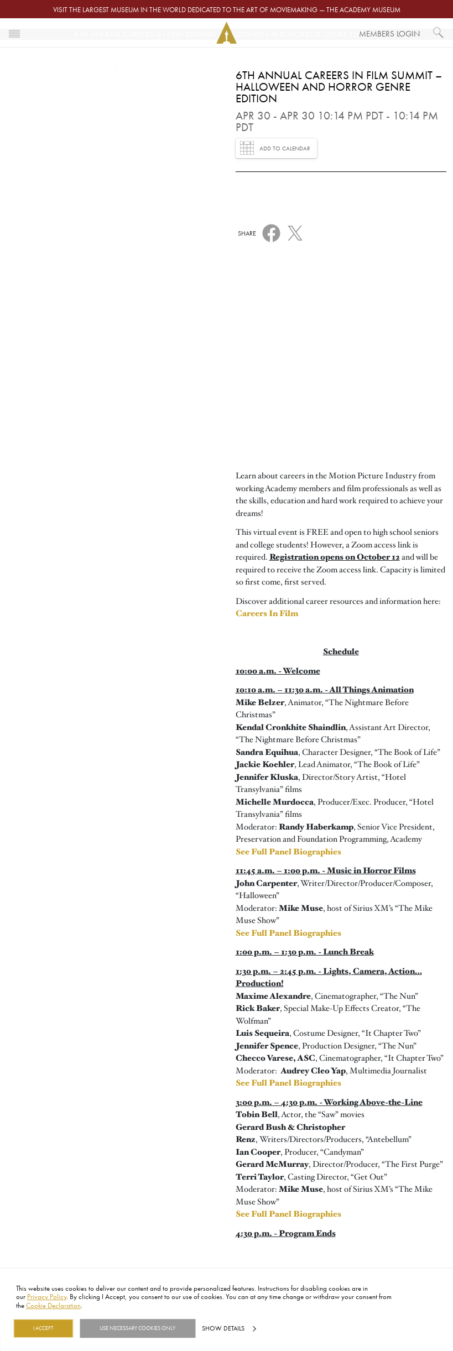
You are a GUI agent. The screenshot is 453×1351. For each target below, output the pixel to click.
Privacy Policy (46, 1296)
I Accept (43, 1328)
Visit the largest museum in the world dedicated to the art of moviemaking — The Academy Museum (226, 9)
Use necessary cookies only (137, 1328)
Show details (223, 1328)
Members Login (389, 33)
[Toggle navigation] (14, 32)
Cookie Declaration (53, 1305)
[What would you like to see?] (438, 32)
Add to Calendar (275, 148)
